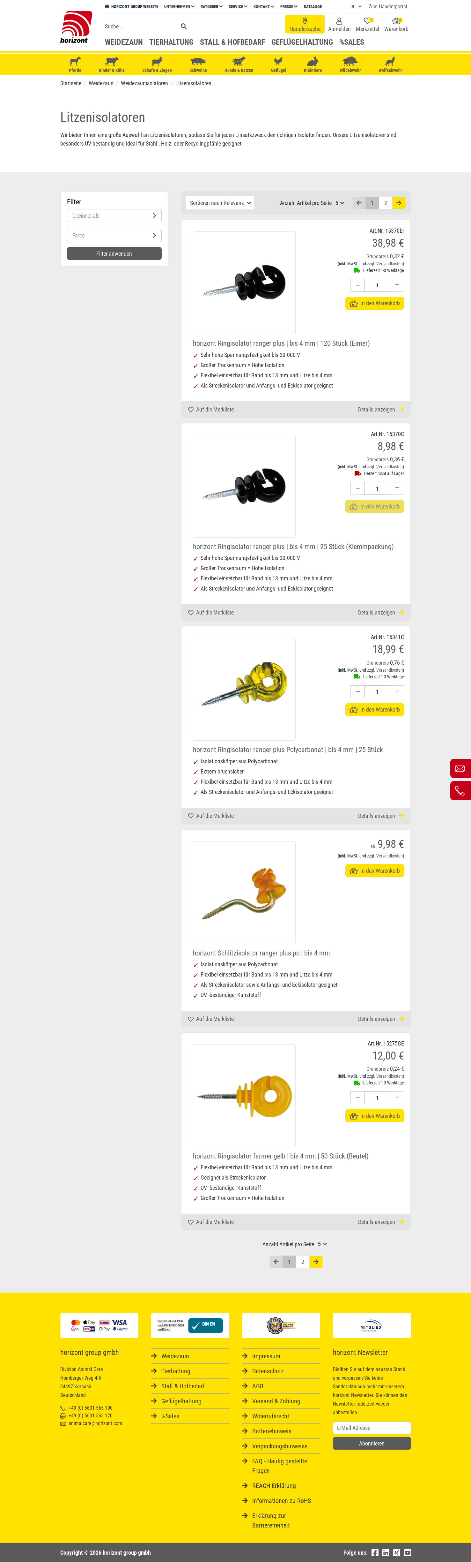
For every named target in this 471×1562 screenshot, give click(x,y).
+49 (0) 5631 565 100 (86, 1408)
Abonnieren (372, 1443)
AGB (257, 1386)
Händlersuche (305, 25)
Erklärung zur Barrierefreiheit (271, 1520)
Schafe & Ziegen (157, 65)
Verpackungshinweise (279, 1446)
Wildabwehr (350, 65)
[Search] (139, 26)
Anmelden (339, 25)
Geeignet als (114, 215)
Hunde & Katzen (238, 65)
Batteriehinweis (271, 1431)
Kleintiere (313, 65)
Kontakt (264, 6)
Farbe (114, 235)
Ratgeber (212, 6)
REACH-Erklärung (274, 1486)
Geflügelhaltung (302, 42)
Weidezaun (124, 42)
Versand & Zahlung (276, 1401)
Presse (289, 6)
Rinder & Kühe (112, 65)
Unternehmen (179, 6)
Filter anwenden (114, 253)
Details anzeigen (381, 409)
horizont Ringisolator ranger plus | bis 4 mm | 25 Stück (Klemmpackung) (293, 547)
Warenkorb (396, 25)
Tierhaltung (171, 42)
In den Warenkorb (375, 303)
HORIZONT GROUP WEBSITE (131, 6)
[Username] (372, 1428)
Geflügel (279, 65)
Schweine (198, 65)
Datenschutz (268, 1371)
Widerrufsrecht (270, 1416)
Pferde (75, 65)
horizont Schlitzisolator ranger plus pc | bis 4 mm (261, 953)
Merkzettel (367, 25)
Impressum (266, 1356)
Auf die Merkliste (211, 409)
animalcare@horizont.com (91, 1423)
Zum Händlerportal (388, 7)
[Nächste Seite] (399, 203)
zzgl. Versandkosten (385, 263)
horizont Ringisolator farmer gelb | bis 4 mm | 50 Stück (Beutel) (281, 1156)
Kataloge (313, 6)
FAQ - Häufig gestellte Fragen (279, 1466)
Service (238, 6)
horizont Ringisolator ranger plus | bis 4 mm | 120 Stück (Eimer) (281, 343)
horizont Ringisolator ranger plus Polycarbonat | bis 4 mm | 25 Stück (288, 750)
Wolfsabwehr (390, 65)
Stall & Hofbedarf (232, 42)
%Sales (351, 42)
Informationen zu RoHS (281, 1501)
